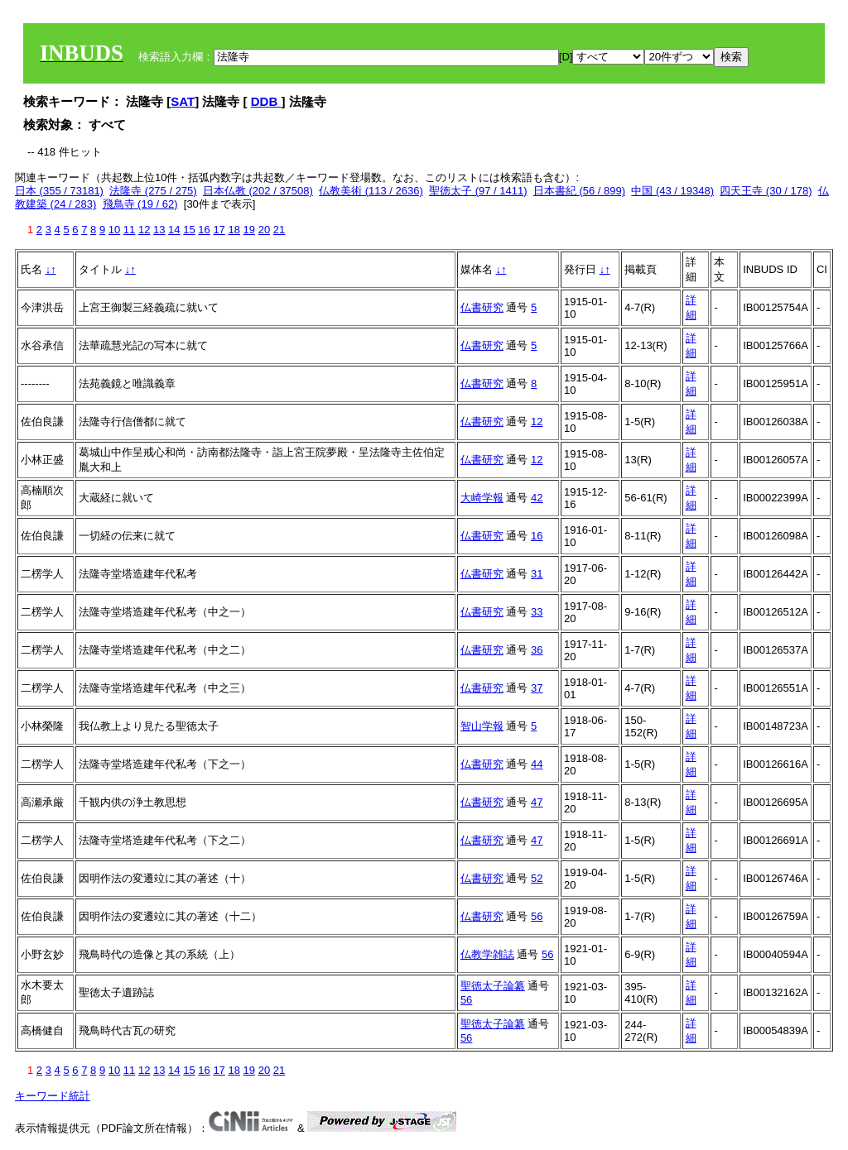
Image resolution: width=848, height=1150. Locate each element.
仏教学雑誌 (487, 954)
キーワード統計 (52, 1096)
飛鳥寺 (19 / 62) (140, 204)
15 (189, 229)
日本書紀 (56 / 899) (579, 190)
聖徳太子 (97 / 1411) (478, 190)
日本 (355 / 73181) (59, 190)
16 (204, 229)
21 (279, 229)
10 (114, 229)
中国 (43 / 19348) (672, 190)
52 (536, 878)
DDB (266, 101)
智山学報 (482, 726)
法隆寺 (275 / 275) (153, 190)
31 (536, 574)
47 (536, 802)
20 (264, 229)
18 (233, 229)
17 (218, 229)
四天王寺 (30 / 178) (766, 190)
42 (536, 497)
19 (249, 229)
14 (174, 229)
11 (129, 229)
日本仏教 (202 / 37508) (258, 190)
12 (144, 229)
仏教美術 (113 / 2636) (371, 190)
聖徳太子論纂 (492, 986)
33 (536, 612)
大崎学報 (482, 497)
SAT (183, 101)
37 (536, 688)
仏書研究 (482, 307)
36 (536, 650)
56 (536, 916)
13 (159, 229)
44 (536, 764)
